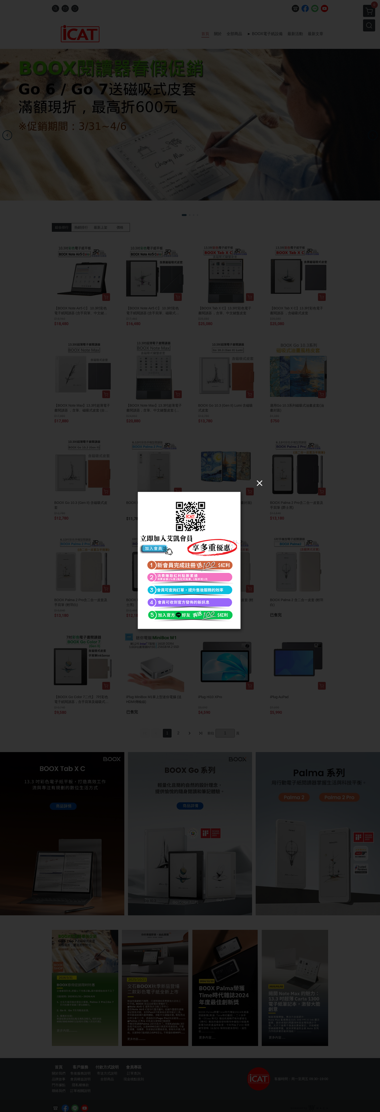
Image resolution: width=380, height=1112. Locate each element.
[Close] (259, 483)
